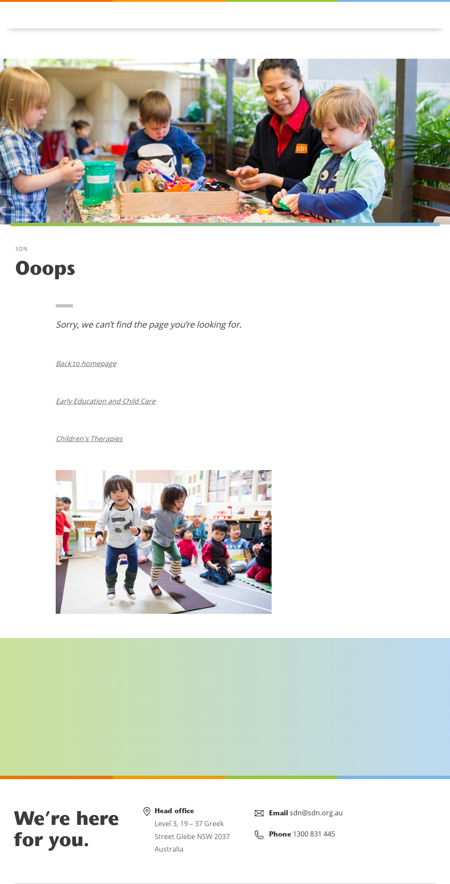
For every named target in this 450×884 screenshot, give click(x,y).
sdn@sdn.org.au (316, 813)
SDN (22, 249)
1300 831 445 (56, 14)
